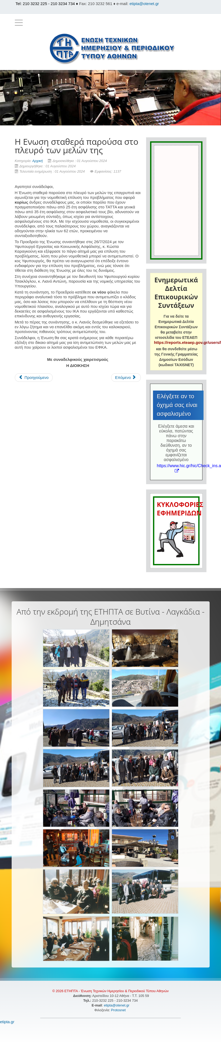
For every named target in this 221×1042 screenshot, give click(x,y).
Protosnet (119, 1010)
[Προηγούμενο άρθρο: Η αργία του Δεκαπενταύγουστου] (34, 377)
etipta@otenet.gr (144, 3)
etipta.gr (7, 1021)
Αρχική (37, 161)
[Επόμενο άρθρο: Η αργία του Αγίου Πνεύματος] (126, 377)
